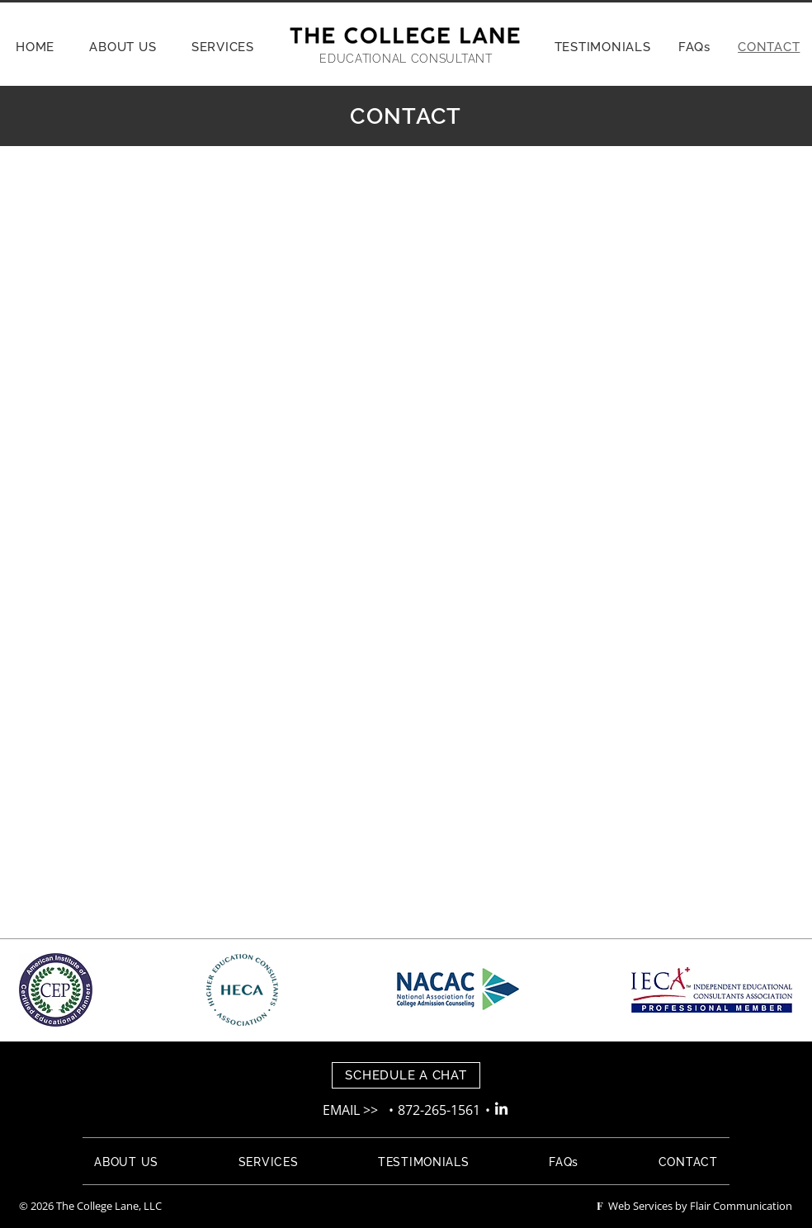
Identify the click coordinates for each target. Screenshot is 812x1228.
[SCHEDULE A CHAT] (406, 1075)
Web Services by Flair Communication (694, 1205)
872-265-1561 (441, 1110)
